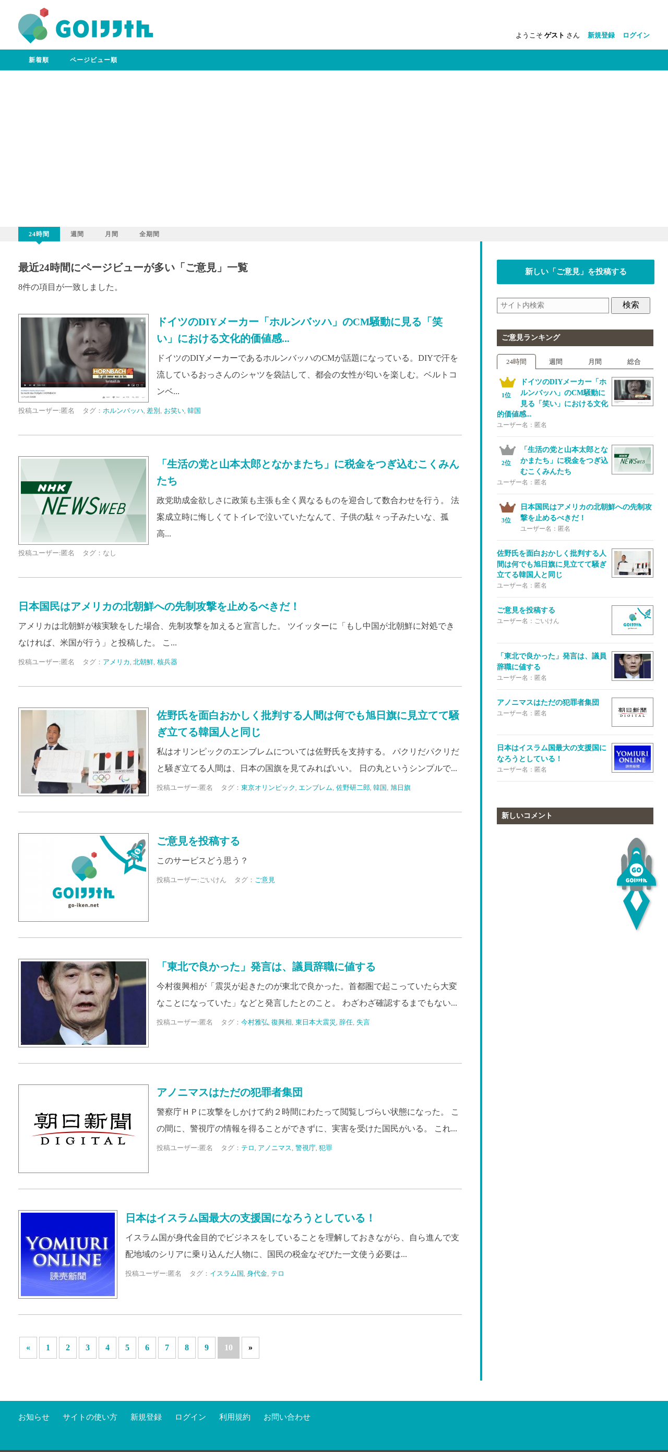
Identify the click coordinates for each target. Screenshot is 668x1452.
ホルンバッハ (123, 410)
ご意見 (265, 880)
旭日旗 (400, 787)
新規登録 (601, 35)
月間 (111, 234)
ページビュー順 (93, 60)
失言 (363, 1022)
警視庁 (305, 1148)
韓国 (194, 410)
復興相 (281, 1022)
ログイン (636, 35)
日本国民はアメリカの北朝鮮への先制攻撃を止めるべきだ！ (159, 606)
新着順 (39, 60)
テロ (248, 1148)
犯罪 (325, 1148)
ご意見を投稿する (198, 841)
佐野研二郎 (353, 787)
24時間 (39, 234)
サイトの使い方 (90, 1397)
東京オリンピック (268, 787)
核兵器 (167, 662)
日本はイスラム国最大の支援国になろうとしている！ (250, 1218)
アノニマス (275, 1148)
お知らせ (34, 1397)
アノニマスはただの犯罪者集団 (230, 1092)
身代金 (257, 1273)
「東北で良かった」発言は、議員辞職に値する (266, 966)
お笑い (174, 410)
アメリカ (116, 662)
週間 (77, 234)
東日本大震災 (315, 1022)
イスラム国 (227, 1273)
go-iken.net (80, 1441)
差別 (153, 410)
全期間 (149, 234)
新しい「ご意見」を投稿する (576, 271)
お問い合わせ (287, 1397)
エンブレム (315, 787)
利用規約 (234, 1397)
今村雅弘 (254, 1022)
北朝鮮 (143, 662)
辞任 (346, 1022)
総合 (634, 361)
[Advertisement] (334, 149)
